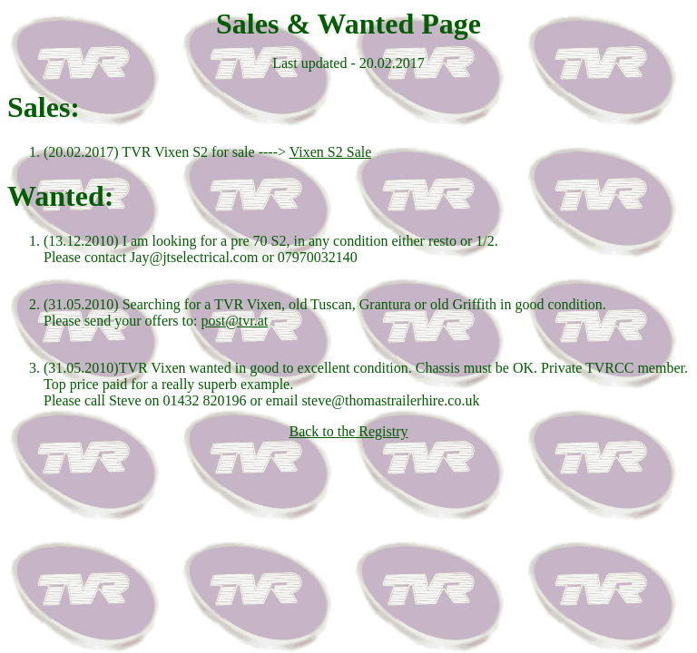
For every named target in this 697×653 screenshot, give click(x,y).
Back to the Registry (348, 431)
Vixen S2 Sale (331, 152)
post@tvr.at (234, 320)
